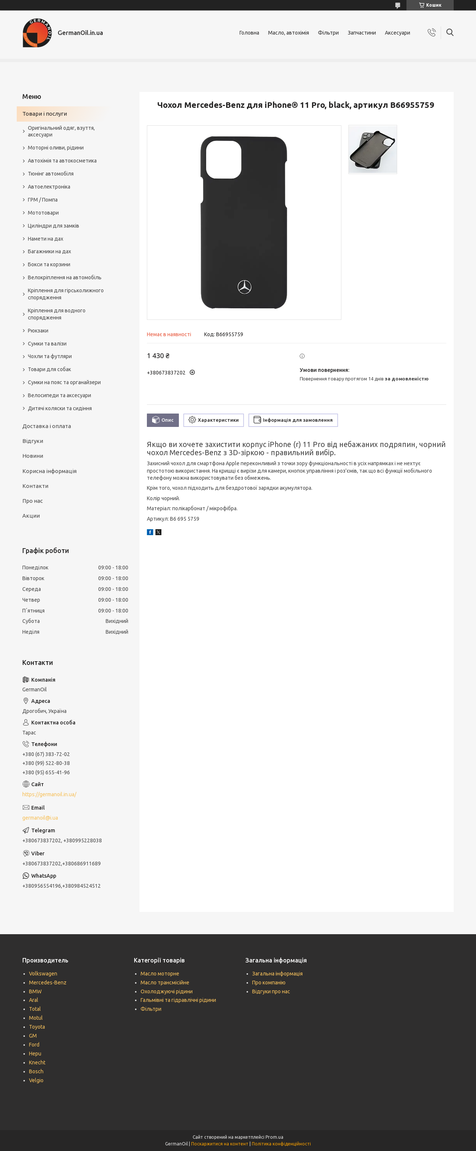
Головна (249, 33)
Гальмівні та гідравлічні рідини (178, 1000)
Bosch (36, 1071)
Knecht (37, 1062)
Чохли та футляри (50, 356)
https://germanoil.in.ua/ (49, 794)
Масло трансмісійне (165, 983)
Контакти (35, 486)
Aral (33, 1000)
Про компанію (269, 983)
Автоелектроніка (49, 187)
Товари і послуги (44, 113)
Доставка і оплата (46, 426)
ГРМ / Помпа (43, 200)
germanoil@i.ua (40, 818)
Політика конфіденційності (281, 1143)
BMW (35, 991)
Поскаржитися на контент (219, 1143)
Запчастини (362, 33)
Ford (34, 1045)
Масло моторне (160, 974)
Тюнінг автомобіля (51, 174)
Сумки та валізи (47, 344)
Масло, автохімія (288, 33)
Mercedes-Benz (48, 983)
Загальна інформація (277, 974)
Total (35, 1009)
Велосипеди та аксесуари (59, 395)
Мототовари (43, 213)
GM (33, 1036)
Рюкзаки (38, 331)
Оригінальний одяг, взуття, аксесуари (61, 131)
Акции (31, 515)
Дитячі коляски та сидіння (60, 408)
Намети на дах (45, 239)
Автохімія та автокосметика (62, 161)
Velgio (36, 1080)
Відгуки (32, 441)
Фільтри (328, 33)
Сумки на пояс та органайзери (64, 382)
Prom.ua (274, 1137)
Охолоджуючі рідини (167, 991)
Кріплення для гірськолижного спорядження (66, 293)
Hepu (35, 1054)
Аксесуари (397, 33)
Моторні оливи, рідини (56, 148)
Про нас (32, 501)
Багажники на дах (49, 251)
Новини (32, 456)
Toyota (37, 1027)
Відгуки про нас (271, 991)
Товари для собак (49, 369)
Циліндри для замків (53, 226)
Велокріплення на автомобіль (65, 277)
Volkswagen (43, 974)
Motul (36, 1018)
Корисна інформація (49, 471)
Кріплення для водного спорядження (57, 314)
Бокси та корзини (49, 264)
